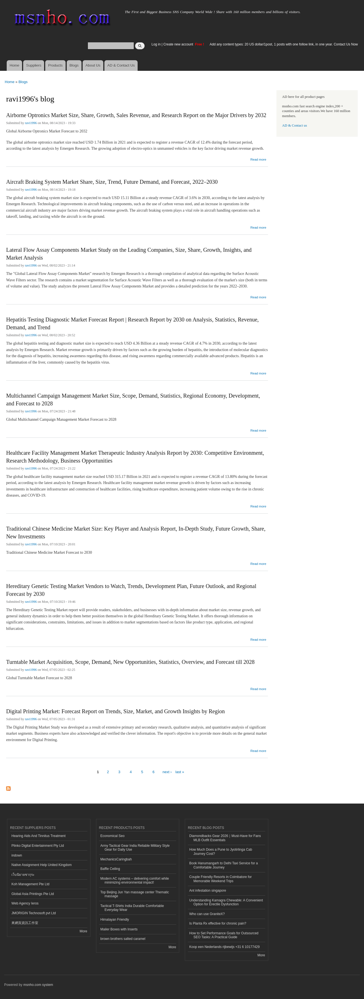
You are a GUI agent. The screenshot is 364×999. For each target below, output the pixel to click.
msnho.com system (38, 985)
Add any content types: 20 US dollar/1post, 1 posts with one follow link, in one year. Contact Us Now (284, 44)
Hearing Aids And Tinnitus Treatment (38, 836)
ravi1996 (31, 123)
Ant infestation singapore (207, 890)
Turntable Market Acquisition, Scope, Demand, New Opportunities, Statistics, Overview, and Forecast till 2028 (130, 662)
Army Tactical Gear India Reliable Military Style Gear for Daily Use (135, 848)
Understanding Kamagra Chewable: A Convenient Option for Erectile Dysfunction (226, 902)
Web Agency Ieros (25, 903)
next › (167, 772)
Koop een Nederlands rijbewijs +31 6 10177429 (224, 947)
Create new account (178, 44)
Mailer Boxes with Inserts (119, 929)
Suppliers (33, 65)
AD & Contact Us (121, 65)
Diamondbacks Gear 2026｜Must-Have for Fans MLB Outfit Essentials (225, 838)
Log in (156, 44)
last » (179, 772)
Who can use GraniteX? (207, 914)
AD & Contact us (294, 125)
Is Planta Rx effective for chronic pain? (217, 923)
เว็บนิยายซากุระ (22, 875)
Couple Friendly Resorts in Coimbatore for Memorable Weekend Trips (220, 879)
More (83, 931)
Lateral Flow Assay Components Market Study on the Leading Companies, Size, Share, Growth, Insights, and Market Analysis (129, 254)
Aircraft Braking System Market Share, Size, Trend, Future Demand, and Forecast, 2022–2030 (112, 182)
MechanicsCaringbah (116, 859)
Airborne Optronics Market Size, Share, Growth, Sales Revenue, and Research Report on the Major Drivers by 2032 (136, 115)
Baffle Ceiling (110, 869)
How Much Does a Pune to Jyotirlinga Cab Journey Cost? (220, 851)
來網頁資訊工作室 (24, 923)
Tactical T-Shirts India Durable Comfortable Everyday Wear (132, 908)
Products (55, 65)
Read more (258, 158)
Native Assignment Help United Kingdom (41, 865)
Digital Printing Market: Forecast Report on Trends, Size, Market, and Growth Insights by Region (115, 711)
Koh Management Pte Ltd (30, 884)
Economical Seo (112, 836)
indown (16, 855)
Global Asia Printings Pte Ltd (32, 894)
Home (14, 65)
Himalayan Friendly (114, 919)
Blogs (74, 65)
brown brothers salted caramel (122, 939)
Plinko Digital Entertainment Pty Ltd (37, 846)
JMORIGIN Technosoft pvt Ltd (33, 913)
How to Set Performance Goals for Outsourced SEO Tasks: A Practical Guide (223, 935)
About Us (92, 65)
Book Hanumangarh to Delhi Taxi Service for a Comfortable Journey (223, 865)
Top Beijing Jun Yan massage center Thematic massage (134, 894)
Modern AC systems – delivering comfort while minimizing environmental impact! (134, 880)
